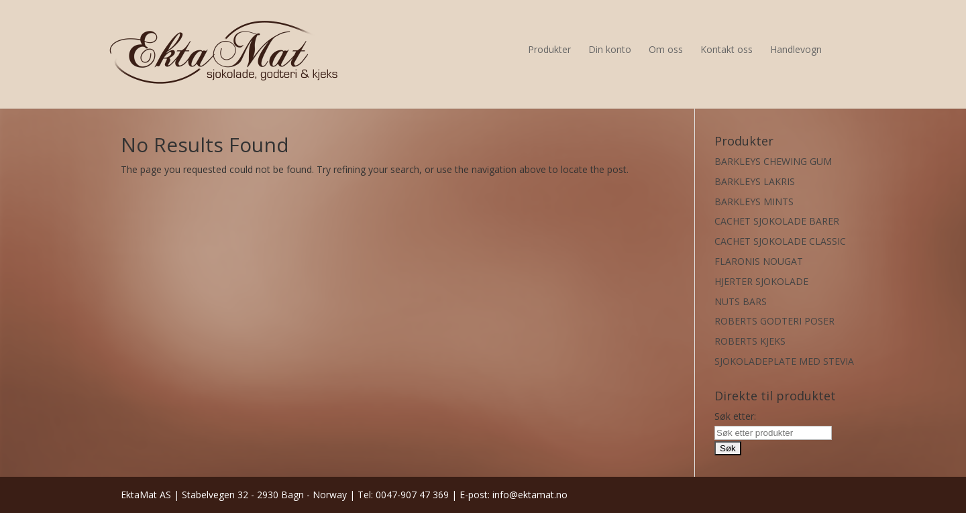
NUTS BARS (740, 301)
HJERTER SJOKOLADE (761, 281)
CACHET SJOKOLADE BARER (776, 221)
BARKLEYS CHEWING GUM (773, 161)
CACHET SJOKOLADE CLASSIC (780, 241)
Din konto (609, 49)
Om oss (666, 49)
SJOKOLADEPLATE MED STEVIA (784, 361)
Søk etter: (735, 416)
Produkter (549, 49)
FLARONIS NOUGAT (758, 261)
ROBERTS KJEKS (750, 341)
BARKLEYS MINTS (754, 201)
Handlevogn (796, 49)
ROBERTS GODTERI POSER (774, 321)
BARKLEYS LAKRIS (754, 181)
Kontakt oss (726, 49)
